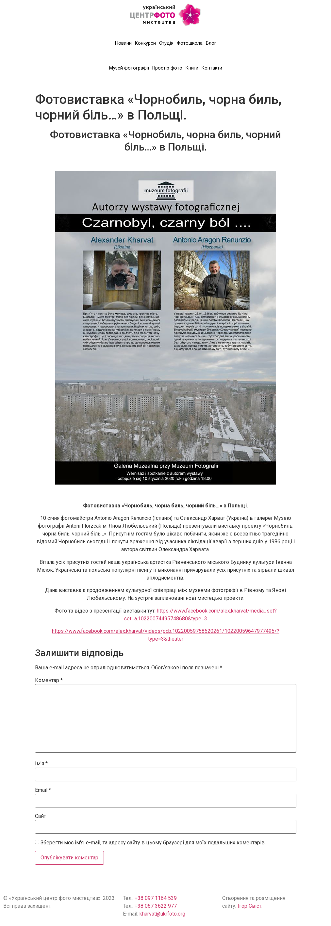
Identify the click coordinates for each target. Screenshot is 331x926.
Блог (211, 43)
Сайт (40, 816)
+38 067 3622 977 (156, 906)
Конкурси (145, 43)
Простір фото (167, 68)
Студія (166, 43)
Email (43, 790)
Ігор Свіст (249, 906)
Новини (123, 43)
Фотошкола (190, 43)
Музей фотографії (129, 68)
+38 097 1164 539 (156, 898)
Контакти (212, 68)
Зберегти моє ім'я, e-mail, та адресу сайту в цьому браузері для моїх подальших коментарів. (153, 842)
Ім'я (41, 763)
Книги (192, 68)
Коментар (49, 680)
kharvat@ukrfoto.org (162, 914)
